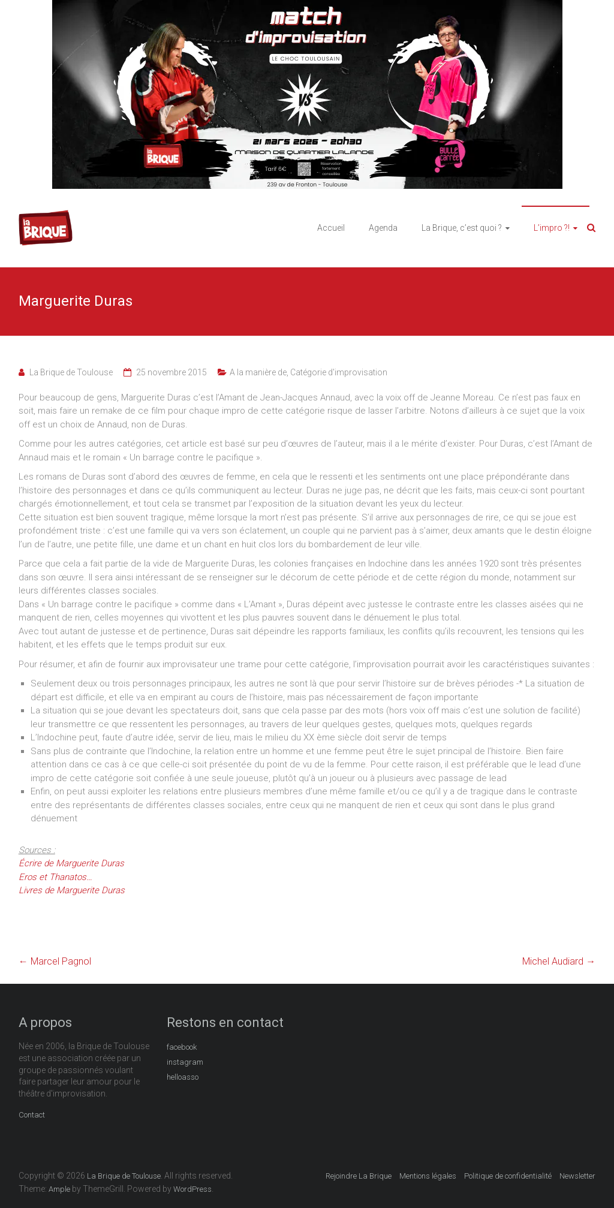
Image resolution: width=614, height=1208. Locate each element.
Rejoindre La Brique (359, 1175)
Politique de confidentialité (508, 1175)
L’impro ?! (552, 228)
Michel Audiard (558, 961)
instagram (185, 1062)
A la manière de (258, 372)
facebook (182, 1047)
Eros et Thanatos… (55, 877)
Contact (32, 1114)
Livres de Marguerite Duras (72, 890)
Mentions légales (427, 1175)
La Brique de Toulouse (71, 372)
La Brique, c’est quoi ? (462, 228)
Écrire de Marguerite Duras (71, 863)
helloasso (182, 1077)
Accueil (331, 228)
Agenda (383, 228)
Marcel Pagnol (55, 961)
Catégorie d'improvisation (338, 372)
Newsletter (577, 1175)
